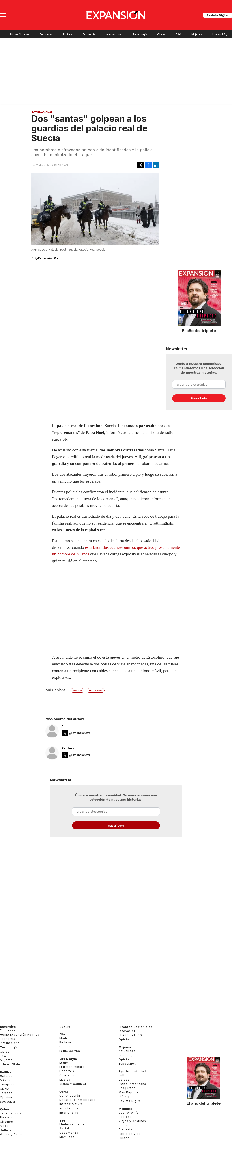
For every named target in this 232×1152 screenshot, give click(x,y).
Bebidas (125, 1116)
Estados (6, 1093)
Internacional (114, 34)
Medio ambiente (72, 1124)
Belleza (6, 1130)
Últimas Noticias (19, 34)
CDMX (4, 1088)
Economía (89, 34)
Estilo (63, 1062)
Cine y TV (67, 1075)
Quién (4, 1109)
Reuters (67, 748)
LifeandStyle (10, 1064)
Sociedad (7, 1101)
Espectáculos (10, 1113)
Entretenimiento (71, 1066)
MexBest (125, 1108)
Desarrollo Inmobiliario (77, 1099)
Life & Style (68, 1059)
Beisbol (125, 1079)
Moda (4, 1125)
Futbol (124, 1075)
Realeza (6, 1117)
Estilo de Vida (130, 1133)
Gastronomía (128, 1112)
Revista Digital (218, 15)
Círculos (6, 1121)
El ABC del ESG (130, 1035)
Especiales (127, 1063)
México (5, 1080)
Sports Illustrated (132, 1071)
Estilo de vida (70, 1051)
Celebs (65, 1046)
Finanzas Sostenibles (136, 1026)
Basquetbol (128, 1088)
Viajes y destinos (132, 1121)
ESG (178, 34)
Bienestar (126, 1129)
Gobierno (7, 1076)
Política (67, 34)
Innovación (127, 1031)
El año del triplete (199, 330)
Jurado (124, 1138)
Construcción (69, 1095)
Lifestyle (126, 1096)
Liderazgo (127, 1055)
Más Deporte (129, 1092)
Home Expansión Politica (19, 1034)
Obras (161, 34)
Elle (62, 1034)
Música (64, 1079)
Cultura (65, 1026)
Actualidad (127, 1051)
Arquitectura (69, 1108)
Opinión (6, 1097)
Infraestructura (71, 1104)
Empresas (46, 34)
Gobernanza (68, 1132)
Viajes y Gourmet (13, 1134)
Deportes (66, 1071)
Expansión (8, 1026)
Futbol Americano (132, 1083)
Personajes (128, 1125)
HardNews (95, 690)
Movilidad (67, 1137)
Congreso (7, 1084)
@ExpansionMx (46, 258)
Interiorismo (69, 1112)
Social (64, 1128)
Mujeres (196, 34)
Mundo (77, 690)
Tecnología (140, 34)
